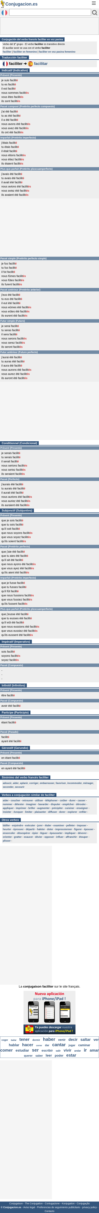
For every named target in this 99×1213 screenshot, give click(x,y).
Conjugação (83, 1203)
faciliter (7, 51)
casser (81, 800)
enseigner (82, 808)
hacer (27, 1044)
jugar (72, 1045)
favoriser (61, 783)
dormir (36, 1040)
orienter (7, 837)
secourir (19, 787)
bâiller (6, 825)
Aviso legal (29, 1207)
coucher (15, 800)
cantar (59, 1044)
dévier (38, 837)
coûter (63, 800)
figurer (78, 829)
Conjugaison (16, 1203)
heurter (7, 829)
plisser (7, 840)
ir (85, 1050)
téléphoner (51, 800)
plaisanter (40, 812)
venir (62, 1040)
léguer (43, 833)
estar (71, 1055)
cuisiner (69, 808)
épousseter (56, 833)
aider (16, 783)
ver (96, 1040)
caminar (84, 1045)
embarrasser (47, 783)
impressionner (63, 829)
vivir (67, 1050)
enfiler (83, 812)
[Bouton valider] (94, 12)
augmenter (43, 808)
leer (49, 1055)
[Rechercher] (50, 12)
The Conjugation (34, 1203)
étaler (48, 825)
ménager (88, 783)
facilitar (41, 63)
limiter (28, 812)
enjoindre (17, 825)
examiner (58, 825)
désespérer (23, 833)
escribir (47, 1050)
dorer (62, 812)
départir (30, 829)
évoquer (18, 812)
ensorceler (9, 833)
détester (19, 804)
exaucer (28, 837)
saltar (85, 1039)
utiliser (39, 800)
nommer (7, 804)
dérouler (81, 804)
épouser (88, 829)
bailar (13, 1040)
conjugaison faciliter (38, 986)
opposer (49, 837)
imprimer (21, 808)
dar (47, 1045)
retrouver (27, 800)
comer (6, 1050)
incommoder (74, 783)
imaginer (31, 804)
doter (50, 829)
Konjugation (68, 1203)
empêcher (68, 804)
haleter (41, 829)
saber (39, 1055)
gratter (18, 837)
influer (60, 837)
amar (94, 1050)
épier (35, 833)
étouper (83, 837)
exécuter (30, 825)
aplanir (24, 783)
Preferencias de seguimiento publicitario (58, 1207)
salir (58, 1050)
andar (77, 1050)
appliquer (8, 808)
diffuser (52, 812)
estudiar (22, 1050)
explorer (72, 812)
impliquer (70, 833)
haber (49, 1039)
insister (7, 812)
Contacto (49, 1211)
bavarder (43, 804)
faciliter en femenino (25, 51)
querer (28, 1055)
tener (24, 1039)
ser (35, 1050)
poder (59, 1055)
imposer (81, 825)
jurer (40, 825)
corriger (33, 783)
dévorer (82, 833)
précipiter (57, 808)
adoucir (7, 783)
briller (31, 808)
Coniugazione (52, 1203)
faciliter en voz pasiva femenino (57, 51)
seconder (8, 787)
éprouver (18, 829)
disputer (55, 804)
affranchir (71, 837)
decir (73, 1039)
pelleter (70, 825)
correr (39, 1045)
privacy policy (89, 1207)
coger (4, 1040)
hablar (14, 1045)
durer (72, 800)
